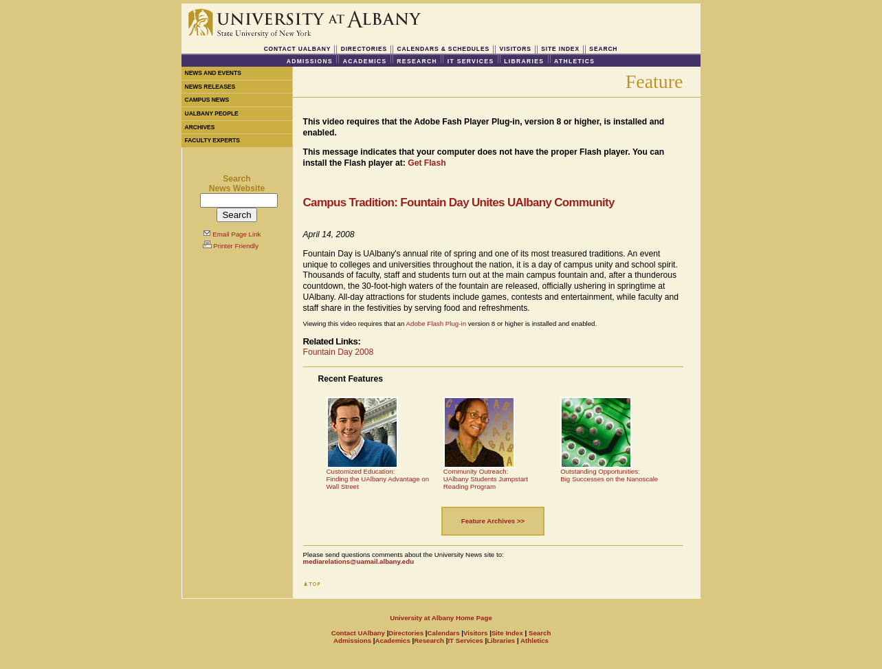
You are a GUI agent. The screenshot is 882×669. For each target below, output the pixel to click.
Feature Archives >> (493, 521)
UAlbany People (212, 113)
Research (417, 61)
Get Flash (426, 163)
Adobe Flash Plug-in (436, 323)
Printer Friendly (235, 246)
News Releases (210, 86)
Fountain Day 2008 (338, 352)
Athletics (574, 61)
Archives (200, 127)
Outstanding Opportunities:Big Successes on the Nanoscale (609, 475)
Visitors (515, 48)
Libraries (524, 61)
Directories (364, 48)
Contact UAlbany (297, 48)
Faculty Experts (212, 140)
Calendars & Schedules (443, 48)
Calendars (444, 633)
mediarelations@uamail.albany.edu (359, 561)
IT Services (471, 61)
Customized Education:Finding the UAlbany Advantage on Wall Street (378, 479)
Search (603, 48)
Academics (365, 61)
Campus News (207, 99)
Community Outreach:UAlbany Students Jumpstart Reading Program (485, 479)
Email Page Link (236, 234)
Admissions (310, 61)
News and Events (213, 72)
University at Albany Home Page (441, 618)
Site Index (560, 48)
